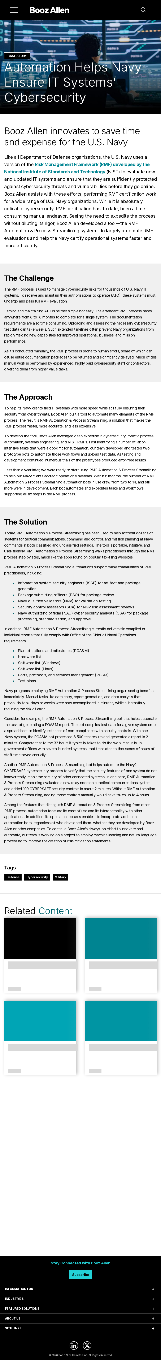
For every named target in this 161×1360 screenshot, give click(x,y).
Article (14, 989)
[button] (143, 9)
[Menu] (14, 10)
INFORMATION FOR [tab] (19, 1289)
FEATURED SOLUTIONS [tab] (22, 1308)
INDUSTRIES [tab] (14, 1298)
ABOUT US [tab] (13, 1318)
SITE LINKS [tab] (13, 1328)
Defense (12, 877)
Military (60, 877)
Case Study (17, 56)
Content (55, 910)
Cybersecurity (37, 877)
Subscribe (80, 1275)
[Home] (49, 9)
